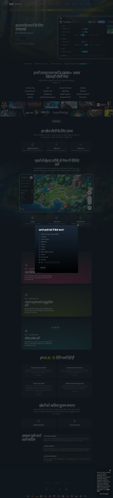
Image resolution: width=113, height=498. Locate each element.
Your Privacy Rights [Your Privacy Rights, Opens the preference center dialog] (104, 493)
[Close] (110, 470)
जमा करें (42, 268)
